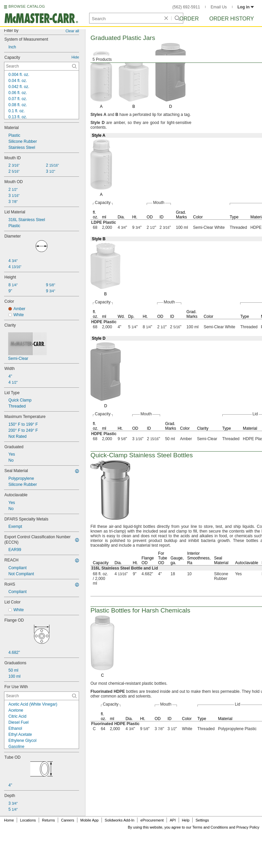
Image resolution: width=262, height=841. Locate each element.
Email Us (219, 7)
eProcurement (152, 820)
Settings (202, 820)
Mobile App (89, 820)
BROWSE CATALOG (26, 6)
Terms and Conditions (210, 827)
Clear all (72, 31)
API (173, 820)
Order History (231, 19)
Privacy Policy (247, 827)
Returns (48, 820)
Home (9, 820)
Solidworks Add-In (119, 820)
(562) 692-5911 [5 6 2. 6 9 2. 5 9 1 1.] (186, 7)
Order (189, 19)
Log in (245, 7)
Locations (28, 820)
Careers (67, 820)
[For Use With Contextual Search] (41, 695)
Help (186, 820)
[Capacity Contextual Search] (41, 66)
